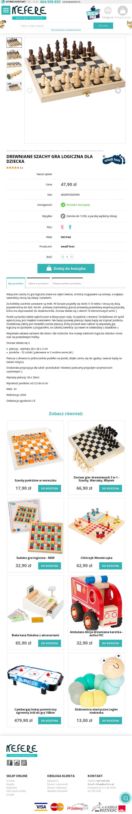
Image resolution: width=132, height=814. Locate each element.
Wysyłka (10, 784)
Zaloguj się (107, 12)
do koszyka (49, 488)
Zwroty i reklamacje (57, 787)
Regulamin (11, 787)
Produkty (25, 151)
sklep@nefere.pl (71, 2)
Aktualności (53, 780)
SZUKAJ (103, 25)
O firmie (10, 780)
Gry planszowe (48, 151)
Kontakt (10, 794)
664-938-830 (103, 780)
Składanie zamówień (57, 791)
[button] (118, 90)
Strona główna (12, 151)
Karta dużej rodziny (16, 791)
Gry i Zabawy (35, 151)
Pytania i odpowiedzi (57, 784)
